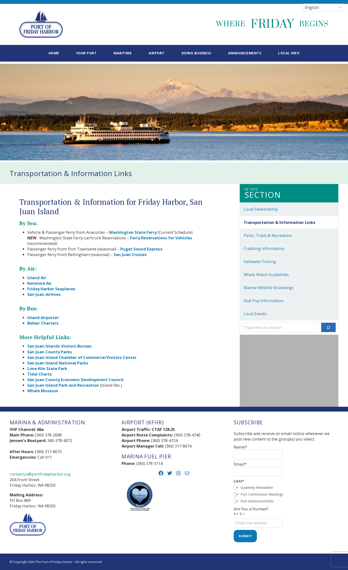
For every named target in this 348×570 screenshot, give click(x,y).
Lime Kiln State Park (47, 368)
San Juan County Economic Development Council (75, 379)
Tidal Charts (39, 374)
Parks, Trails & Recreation (268, 235)
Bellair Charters (42, 323)
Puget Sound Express (141, 249)
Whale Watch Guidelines (266, 274)
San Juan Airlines (44, 294)
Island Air (36, 277)
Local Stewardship (261, 209)
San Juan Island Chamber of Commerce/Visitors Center (82, 357)
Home (54, 53)
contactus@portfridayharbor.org (40, 474)
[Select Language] (323, 7)
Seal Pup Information (263, 300)
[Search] (328, 327)
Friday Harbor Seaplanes (51, 289)
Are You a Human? (286, 516)
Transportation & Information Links (279, 222)
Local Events (255, 313)
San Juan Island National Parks (57, 363)
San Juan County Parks (49, 352)
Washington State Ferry (133, 232)
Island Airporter (43, 317)
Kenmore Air (39, 283)
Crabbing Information (264, 248)
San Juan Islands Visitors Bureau (59, 346)
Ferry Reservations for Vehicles (161, 238)
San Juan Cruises (130, 254)
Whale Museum (42, 390)
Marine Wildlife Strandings (269, 287)
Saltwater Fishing (260, 261)
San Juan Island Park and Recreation (63, 385)
